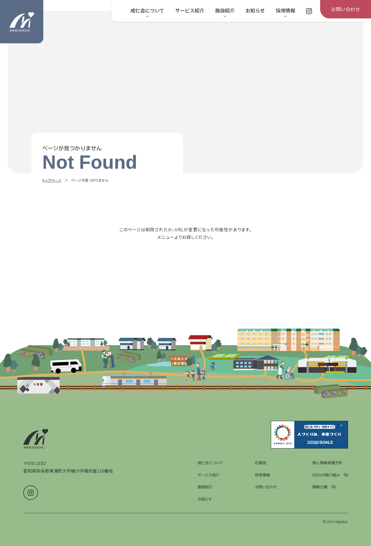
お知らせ (205, 499)
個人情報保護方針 (327, 462)
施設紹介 (205, 486)
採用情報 (262, 474)
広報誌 (260, 462)
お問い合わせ (266, 486)
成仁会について (210, 462)
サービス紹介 (208, 474)
